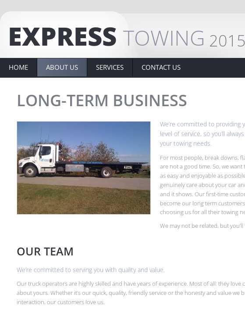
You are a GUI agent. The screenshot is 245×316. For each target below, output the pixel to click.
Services (110, 67)
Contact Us (161, 67)
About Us (62, 67)
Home (18, 67)
